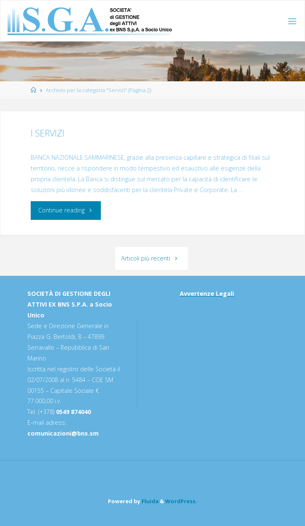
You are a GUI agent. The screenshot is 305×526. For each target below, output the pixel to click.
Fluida (149, 501)
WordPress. (181, 501)
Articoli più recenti (151, 258)
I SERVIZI (47, 133)
